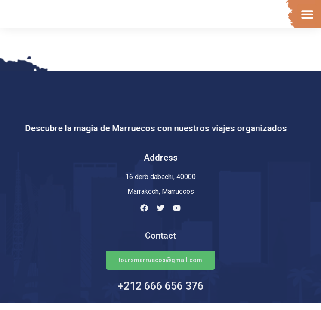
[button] (307, 14)
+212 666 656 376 (161, 286)
